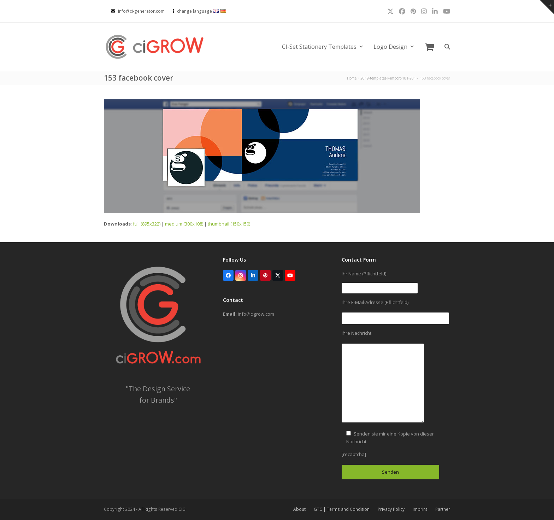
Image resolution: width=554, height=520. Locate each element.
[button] (429, 47)
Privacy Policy (391, 509)
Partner (442, 509)
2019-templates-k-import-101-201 (388, 78)
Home (351, 78)
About (299, 509)
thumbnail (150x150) (229, 224)
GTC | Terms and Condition (342, 509)
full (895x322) (146, 224)
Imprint (420, 509)
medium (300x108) (184, 224)
